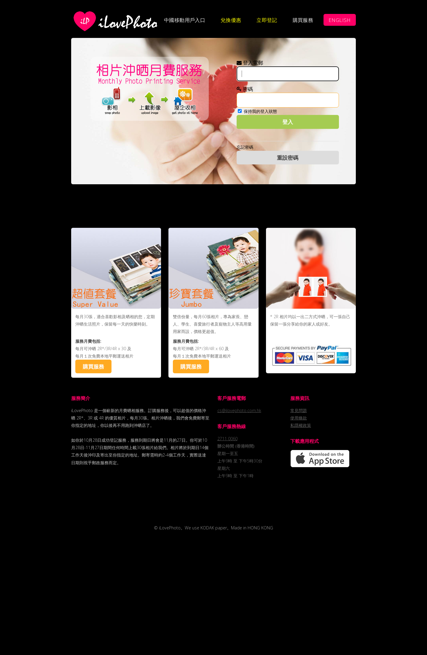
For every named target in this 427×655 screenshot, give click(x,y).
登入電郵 (250, 62)
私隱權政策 (300, 425)
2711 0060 (227, 438)
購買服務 (303, 20)
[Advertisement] (213, 205)
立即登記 (266, 20)
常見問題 (298, 410)
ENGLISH (340, 20)
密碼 (245, 89)
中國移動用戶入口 (184, 20)
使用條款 (298, 418)
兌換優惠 (231, 20)
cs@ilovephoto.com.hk (239, 410)
